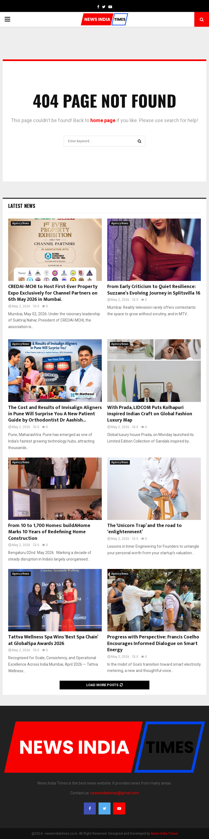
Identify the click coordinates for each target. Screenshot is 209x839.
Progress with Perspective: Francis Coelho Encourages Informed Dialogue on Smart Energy (153, 643)
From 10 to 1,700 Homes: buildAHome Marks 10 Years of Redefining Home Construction (49, 532)
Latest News (21, 205)
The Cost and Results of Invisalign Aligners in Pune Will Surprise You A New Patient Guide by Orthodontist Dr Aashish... (55, 414)
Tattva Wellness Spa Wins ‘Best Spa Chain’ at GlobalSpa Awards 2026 (53, 640)
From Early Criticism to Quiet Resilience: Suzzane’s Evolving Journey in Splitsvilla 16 (153, 290)
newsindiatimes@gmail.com (114, 793)
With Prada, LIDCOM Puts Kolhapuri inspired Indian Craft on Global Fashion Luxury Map (149, 414)
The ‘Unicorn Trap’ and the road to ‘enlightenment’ (144, 529)
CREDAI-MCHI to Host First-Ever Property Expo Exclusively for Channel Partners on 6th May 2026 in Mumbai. (52, 293)
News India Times (164, 833)
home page (102, 120)
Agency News (20, 223)
